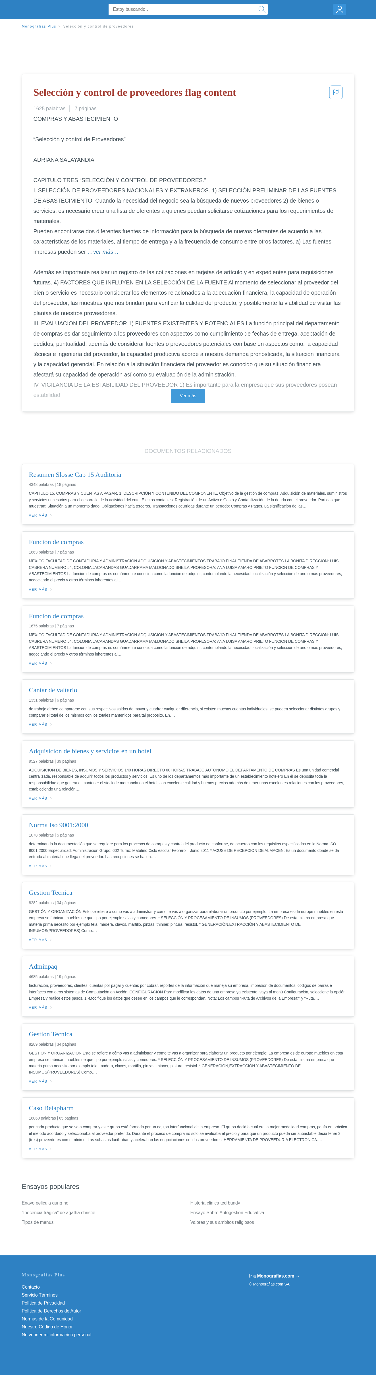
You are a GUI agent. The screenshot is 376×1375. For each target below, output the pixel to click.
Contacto (31, 1287)
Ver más (188, 395)
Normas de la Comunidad (47, 1318)
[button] (336, 94)
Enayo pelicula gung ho (45, 1203)
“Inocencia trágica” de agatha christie (58, 1212)
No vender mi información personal (57, 1334)
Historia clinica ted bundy (215, 1203)
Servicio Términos (40, 1295)
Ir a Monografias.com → (274, 1276)
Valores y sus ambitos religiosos (222, 1222)
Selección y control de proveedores (98, 26)
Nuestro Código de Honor (47, 1326)
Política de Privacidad (43, 1303)
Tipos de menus (38, 1222)
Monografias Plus (39, 26)
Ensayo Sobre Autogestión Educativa (227, 1212)
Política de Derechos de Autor (51, 1311)
